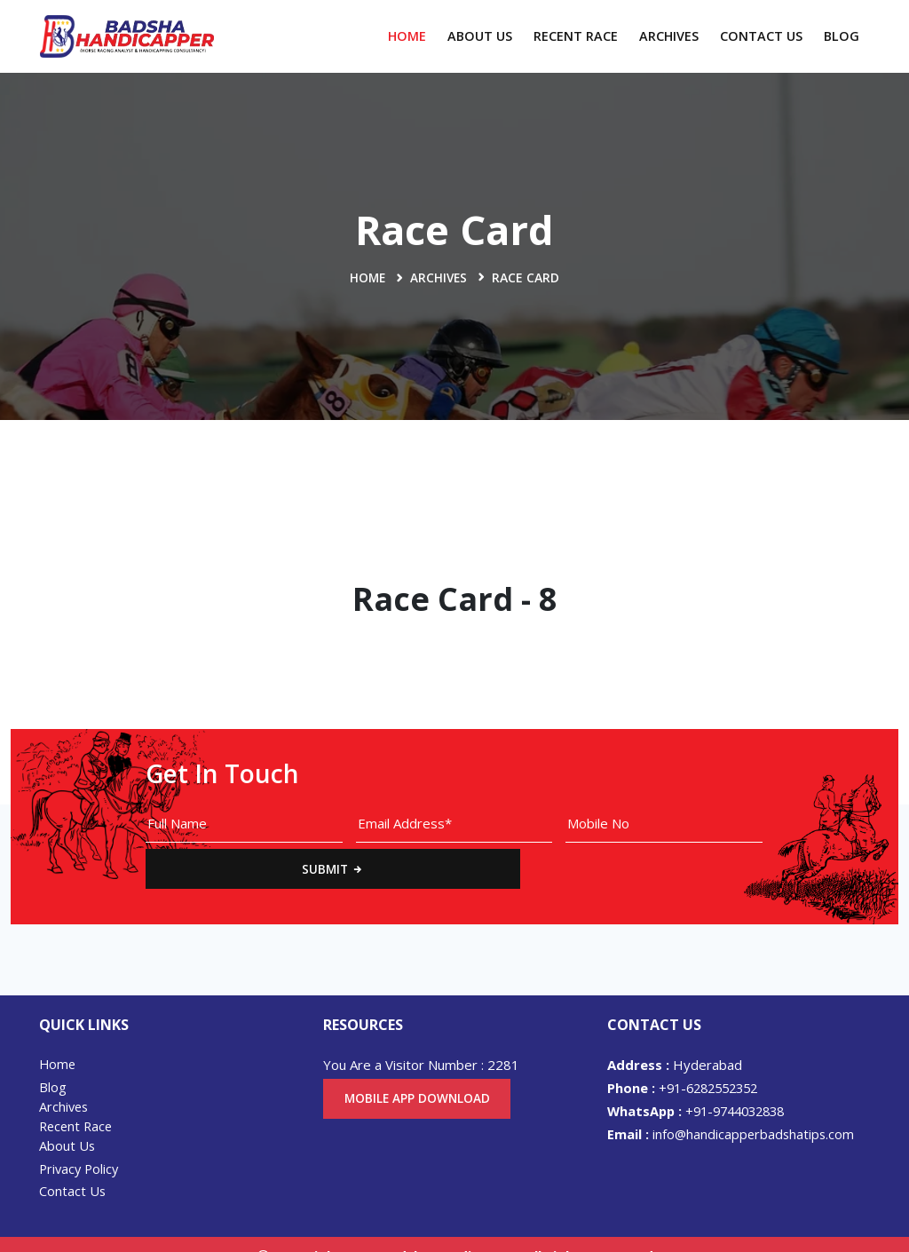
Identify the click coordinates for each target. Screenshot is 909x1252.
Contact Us (761, 36)
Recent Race (576, 36)
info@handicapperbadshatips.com (732, 1108)
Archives (669, 36)
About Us (479, 36)
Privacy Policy (81, 1144)
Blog (841, 36)
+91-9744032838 (702, 1084)
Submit (823, 831)
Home (407, 36)
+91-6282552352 (687, 1061)
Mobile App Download (419, 1072)
